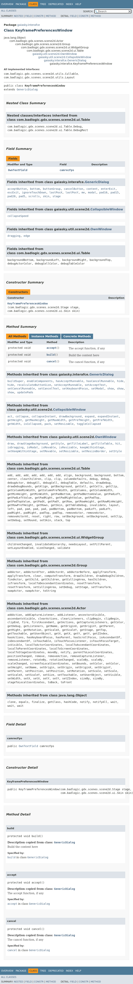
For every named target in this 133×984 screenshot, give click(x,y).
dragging (13, 235)
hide (120, 381)
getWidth (13, 423)
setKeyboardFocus (75, 388)
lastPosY (71, 192)
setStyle (115, 451)
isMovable (48, 447)
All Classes (8, 10)
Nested (18, 16)
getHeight (14, 420)
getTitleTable (101, 443)
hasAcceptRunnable (69, 381)
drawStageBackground (32, 443)
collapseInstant (44, 416)
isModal (32, 447)
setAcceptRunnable (67, 384)
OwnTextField (17, 170)
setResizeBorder (94, 451)
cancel (51, 361)
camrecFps (67, 170)
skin (46, 196)
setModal (97, 388)
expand (90, 416)
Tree (43, 4)
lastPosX (55, 192)
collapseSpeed (17, 215)
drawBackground (70, 416)
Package (21, 4)
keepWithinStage (92, 447)
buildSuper (15, 381)
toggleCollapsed (89, 423)
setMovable (48, 451)
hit (117, 443)
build (51, 354)
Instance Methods (44, 336)
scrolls (34, 196)
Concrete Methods (77, 336)
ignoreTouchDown (34, 192)
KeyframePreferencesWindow (27, 303)
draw (10, 443)
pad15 (115, 192)
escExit (13, 192)
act (9, 416)
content (92, 188)
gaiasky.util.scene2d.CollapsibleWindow (64, 57)
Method (51, 16)
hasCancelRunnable (100, 381)
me (83, 192)
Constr (39, 16)
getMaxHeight (35, 420)
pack (48, 423)
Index (69, 4)
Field (28, 16)
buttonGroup (52, 188)
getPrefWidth (102, 420)
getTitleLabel (77, 443)
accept (51, 347)
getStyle (57, 443)
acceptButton (17, 188)
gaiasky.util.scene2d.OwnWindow (54, 53)
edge (27, 235)
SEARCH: (88, 11)
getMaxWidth (57, 420)
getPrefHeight (79, 420)
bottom (35, 188)
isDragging (15, 447)
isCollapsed (32, 423)
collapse (21, 416)
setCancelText (48, 388)
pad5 (22, 196)
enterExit (108, 188)
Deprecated (56, 4)
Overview (7, 4)
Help (78, 4)
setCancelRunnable (21, 388)
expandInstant (108, 416)
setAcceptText (95, 384)
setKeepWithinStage (21, 451)
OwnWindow (101, 229)
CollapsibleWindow (106, 209)
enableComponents (40, 381)
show (110, 388)
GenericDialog (27, 89)
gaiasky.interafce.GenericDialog (65, 60)
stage (57, 196)
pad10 (103, 192)
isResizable (68, 447)
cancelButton (73, 188)
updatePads (25, 392)
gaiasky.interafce (28, 24)
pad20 (11, 196)
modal (92, 192)
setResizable (63, 423)
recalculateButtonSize (34, 384)
